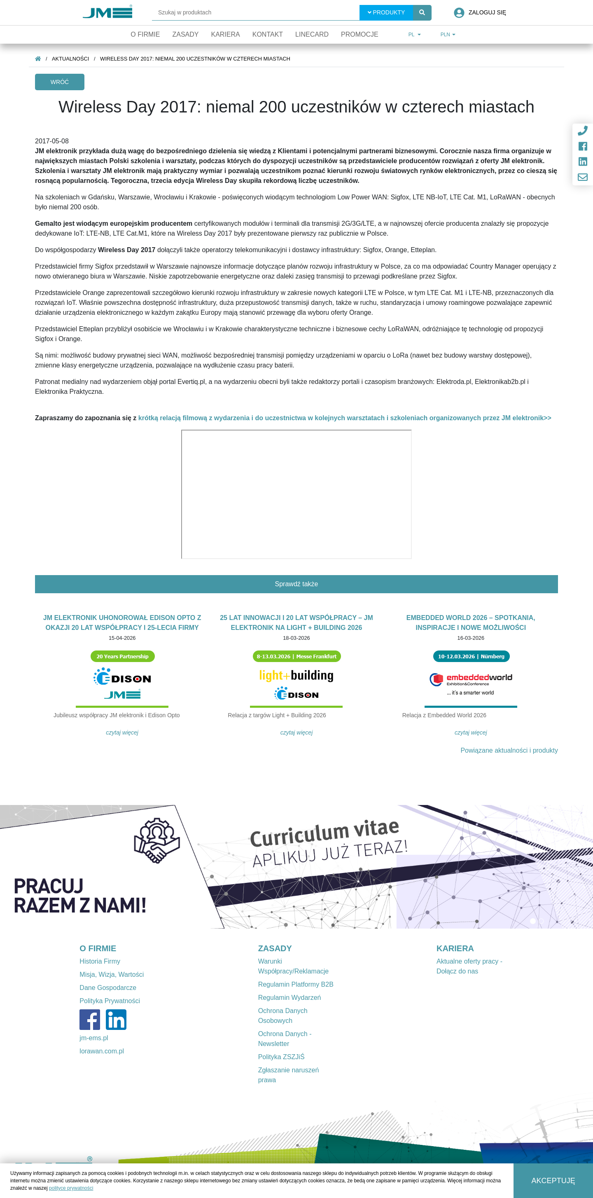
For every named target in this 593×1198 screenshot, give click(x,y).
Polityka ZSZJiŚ (281, 1056)
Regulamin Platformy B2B (296, 984)
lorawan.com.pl (101, 1051)
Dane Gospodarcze (107, 987)
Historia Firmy (99, 961)
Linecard (312, 34)
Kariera (225, 34)
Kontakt (267, 34)
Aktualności (70, 59)
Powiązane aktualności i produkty (509, 750)
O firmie (145, 34)
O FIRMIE (97, 948)
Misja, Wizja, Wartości (111, 974)
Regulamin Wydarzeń (289, 997)
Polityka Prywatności (109, 1000)
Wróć (60, 82)
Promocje (359, 34)
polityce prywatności (71, 1188)
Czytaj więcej (122, 732)
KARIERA (455, 948)
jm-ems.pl (93, 1037)
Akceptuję (553, 1181)
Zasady (185, 34)
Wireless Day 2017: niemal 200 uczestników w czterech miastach (195, 59)
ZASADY (275, 948)
